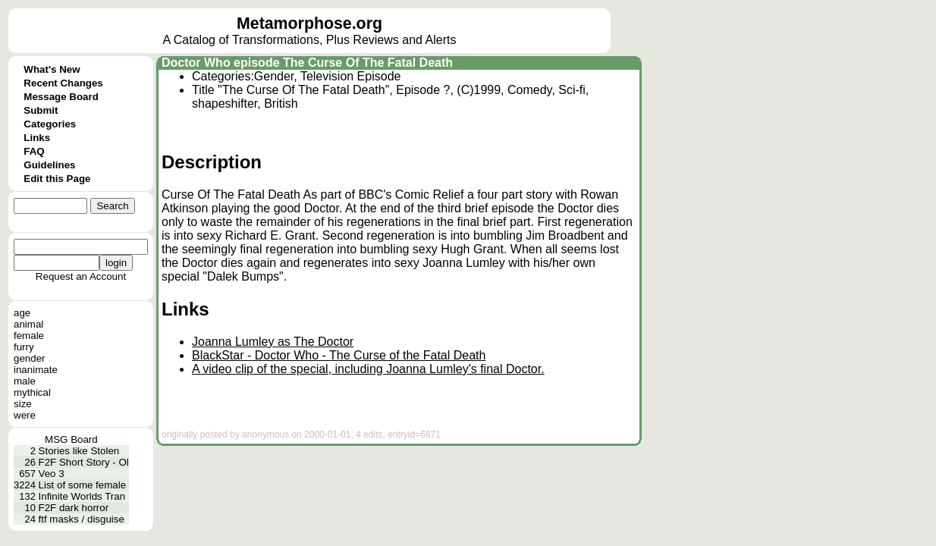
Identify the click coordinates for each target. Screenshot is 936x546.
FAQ (34, 151)
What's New (52, 69)
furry (24, 347)
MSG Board (71, 439)
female (29, 335)
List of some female (83, 485)
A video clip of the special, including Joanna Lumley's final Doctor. (368, 368)
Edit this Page (57, 178)
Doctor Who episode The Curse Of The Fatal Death (307, 62)
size (23, 404)
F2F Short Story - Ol (84, 462)
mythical (32, 392)
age (22, 312)
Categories (50, 124)
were (25, 415)
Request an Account (81, 276)
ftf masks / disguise (81, 519)
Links (37, 137)
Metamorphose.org (309, 23)
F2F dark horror (74, 507)
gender (30, 358)
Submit (41, 110)
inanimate (36, 369)
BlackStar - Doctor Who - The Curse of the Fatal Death (338, 355)
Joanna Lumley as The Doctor (272, 341)
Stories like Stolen (79, 451)
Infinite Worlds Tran (82, 496)
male (25, 381)
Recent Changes (63, 83)
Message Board (61, 96)
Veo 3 (51, 473)
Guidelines (49, 165)
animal (28, 324)
